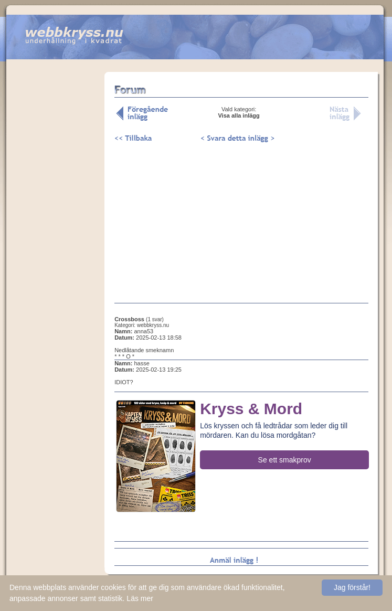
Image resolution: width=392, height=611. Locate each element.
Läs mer (139, 598)
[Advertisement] (56, 235)
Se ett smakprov (284, 460)
